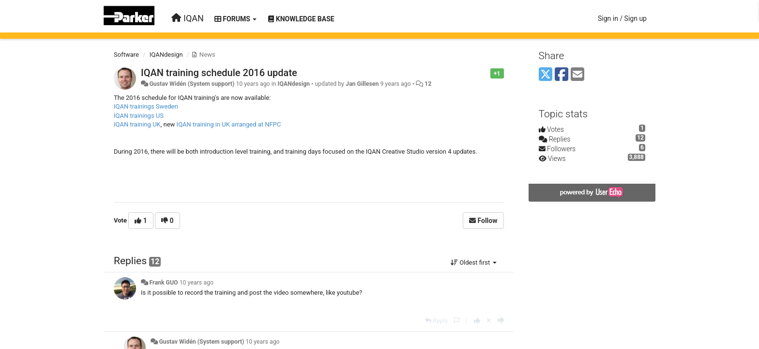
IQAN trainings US (139, 115)
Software (126, 54)
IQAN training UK (137, 124)
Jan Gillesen (362, 83)
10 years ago (196, 282)
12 (428, 83)
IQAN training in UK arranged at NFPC (229, 124)
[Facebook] (561, 74)
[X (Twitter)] (545, 74)
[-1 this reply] (501, 320)
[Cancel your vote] (488, 320)
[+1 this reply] (477, 320)
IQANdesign (166, 54)
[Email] (577, 74)
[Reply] (436, 320)
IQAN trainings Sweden (146, 106)
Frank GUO (163, 282)
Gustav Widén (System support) (191, 83)
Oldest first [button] (474, 262)
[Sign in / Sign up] (622, 18)
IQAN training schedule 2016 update (219, 73)
